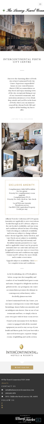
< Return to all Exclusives (22, 119)
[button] (38, 420)
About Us (5, 383)
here (36, 261)
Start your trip (22, 367)
